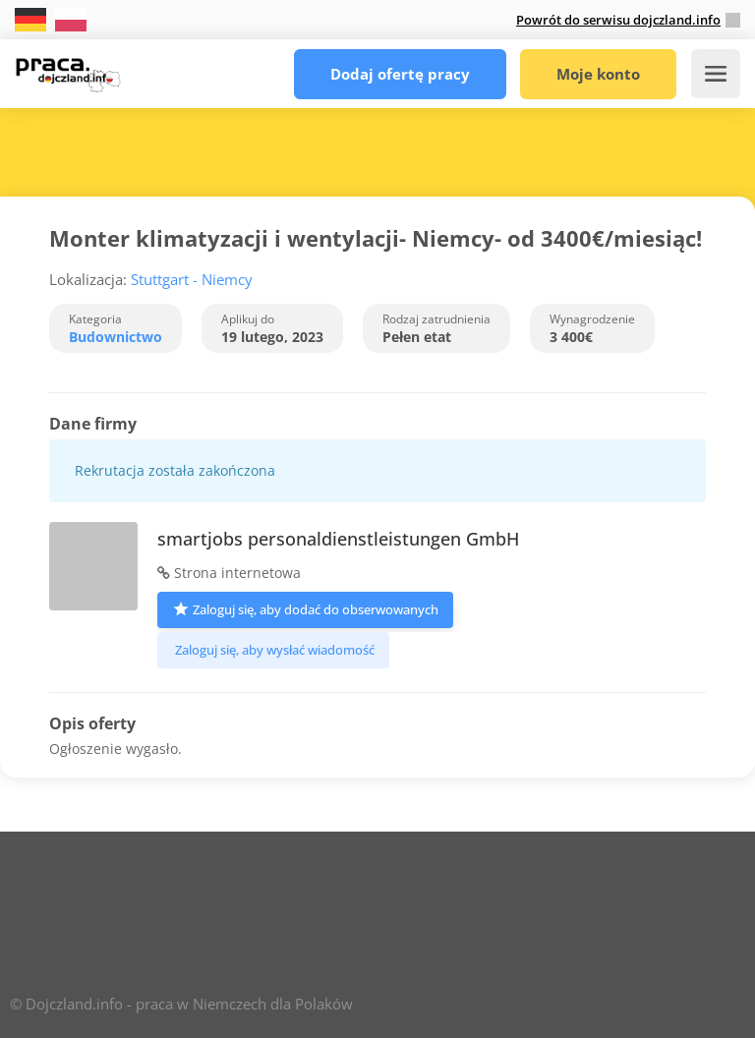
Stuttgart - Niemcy (192, 279)
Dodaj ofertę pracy (400, 74)
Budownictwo (115, 336)
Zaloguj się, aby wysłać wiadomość (273, 650)
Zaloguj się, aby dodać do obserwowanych (305, 608)
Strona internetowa (229, 572)
